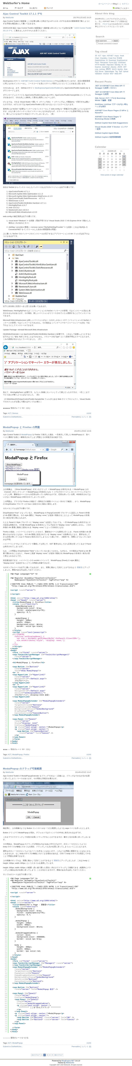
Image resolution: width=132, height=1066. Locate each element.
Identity (117, 65)
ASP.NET (110, 56)
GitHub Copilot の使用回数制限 (108, 137)
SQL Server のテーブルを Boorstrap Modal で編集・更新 (110, 99)
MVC (108, 69)
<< (103, 151)
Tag (116, 71)
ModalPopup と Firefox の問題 (21, 427)
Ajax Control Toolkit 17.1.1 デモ (22, 13)
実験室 (79, 567)
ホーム (5, 8)
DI (107, 60)
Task (120, 71)
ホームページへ (104, 4)
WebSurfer (10, 18)
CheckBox (104, 58)
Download (112, 60)
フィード (48, 8)
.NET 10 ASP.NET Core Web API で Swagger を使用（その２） (110, 87)
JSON (119, 67)
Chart (97, 58)
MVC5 (114, 69)
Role (125, 69)
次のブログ (35, 1055)
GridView (122, 62)
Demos (15, 413)
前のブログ (58, 1055)
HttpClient (110, 65)
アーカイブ (19, 8)
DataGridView (100, 60)
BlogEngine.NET (68, 1061)
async (117, 56)
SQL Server (99, 71)
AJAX (89, 413)
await (122, 56)
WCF (112, 74)
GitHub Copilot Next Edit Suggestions (111, 123)
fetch (97, 63)
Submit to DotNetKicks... (13, 417)
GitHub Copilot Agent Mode (107, 133)
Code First (112, 58)
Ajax (104, 56)
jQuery (113, 67)
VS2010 (106, 74)
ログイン (125, 4)
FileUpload (104, 63)
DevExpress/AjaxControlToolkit (47, 88)
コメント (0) (86, 417)
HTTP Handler (100, 65)
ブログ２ (105, 24)
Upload (125, 71)
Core (119, 58)
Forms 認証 (113, 63)
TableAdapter (109, 71)
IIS (122, 65)
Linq (96, 69)
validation (98, 74)
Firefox (26, 754)
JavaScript (106, 67)
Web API (118, 74)
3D (96, 56)
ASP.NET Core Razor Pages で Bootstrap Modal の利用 (108, 118)
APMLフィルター (122, 8)
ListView (102, 69)
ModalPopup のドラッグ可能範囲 (22, 768)
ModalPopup (26, 435)
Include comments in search (108, 43)
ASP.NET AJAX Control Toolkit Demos (36, 81)
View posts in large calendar (112, 175)
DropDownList (122, 60)
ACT (9, 413)
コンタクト (33, 8)
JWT (125, 67)
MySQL (120, 69)
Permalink (76, 417)
